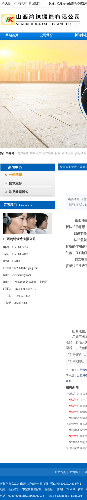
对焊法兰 (23, 153)
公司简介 (75, 472)
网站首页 (60, 472)
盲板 (58, 153)
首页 (82, 167)
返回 (68, 381)
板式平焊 (48, 153)
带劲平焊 (35, 153)
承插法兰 (67, 153)
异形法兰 (80, 153)
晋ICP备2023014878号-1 (65, 483)
